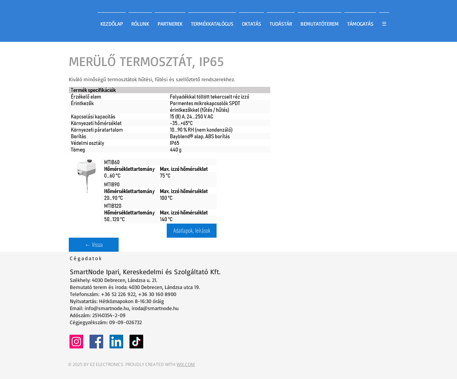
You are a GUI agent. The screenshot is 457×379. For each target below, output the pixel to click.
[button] (192, 231)
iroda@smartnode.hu (155, 308)
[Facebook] (96, 341)
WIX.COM (186, 364)
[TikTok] (136, 341)
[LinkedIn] (116, 341)
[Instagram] (76, 341)
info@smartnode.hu (107, 308)
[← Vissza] (94, 245)
